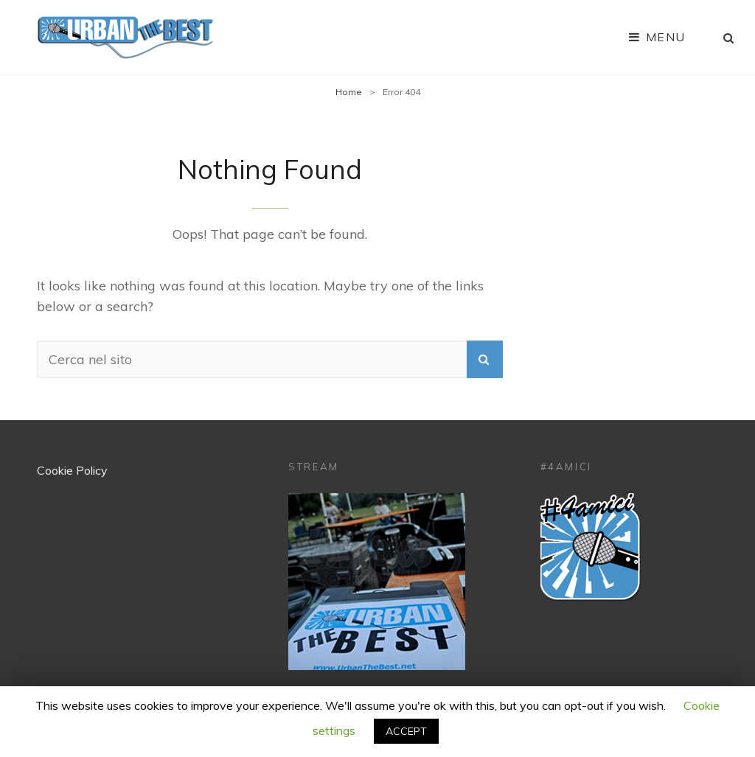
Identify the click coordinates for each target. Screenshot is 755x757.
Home (348, 91)
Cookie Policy (72, 470)
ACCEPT (406, 731)
